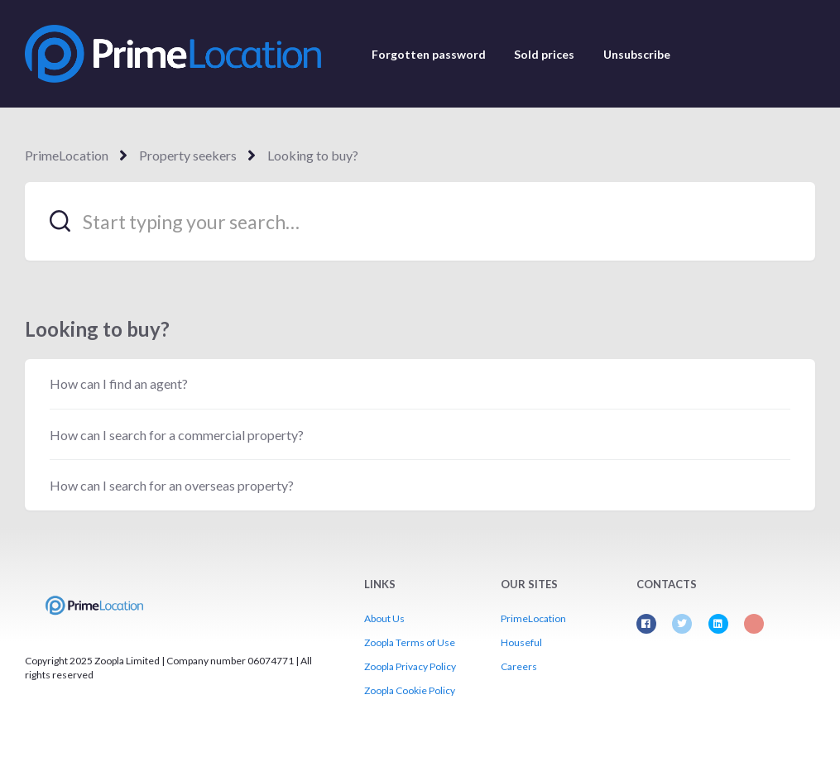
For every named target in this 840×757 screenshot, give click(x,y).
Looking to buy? (312, 155)
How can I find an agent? (119, 383)
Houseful (521, 642)
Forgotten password (429, 54)
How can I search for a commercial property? (177, 435)
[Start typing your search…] (420, 221)
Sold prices (544, 54)
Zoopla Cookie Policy (409, 690)
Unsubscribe (636, 54)
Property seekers (188, 155)
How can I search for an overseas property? (172, 485)
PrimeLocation (66, 155)
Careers (519, 666)
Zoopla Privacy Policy (410, 666)
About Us (384, 618)
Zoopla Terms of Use (409, 642)
